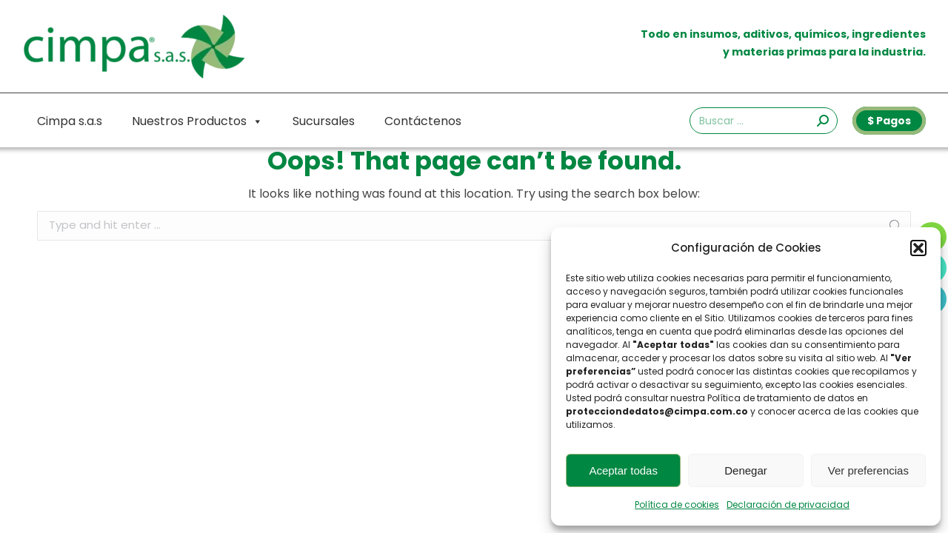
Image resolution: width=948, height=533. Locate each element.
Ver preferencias (868, 470)
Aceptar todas (623, 470)
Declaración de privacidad (788, 504)
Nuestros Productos (197, 121)
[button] (918, 248)
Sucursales (324, 121)
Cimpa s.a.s (69, 121)
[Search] (764, 120)
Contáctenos (422, 121)
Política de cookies (677, 504)
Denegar (745, 470)
